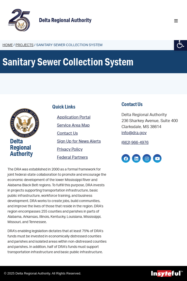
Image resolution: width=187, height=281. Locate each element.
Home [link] (7, 45)
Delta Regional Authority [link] (65, 20)
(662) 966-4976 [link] (135, 143)
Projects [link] (25, 45)
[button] (176, 20)
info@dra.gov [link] (134, 133)
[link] (20, 20)
